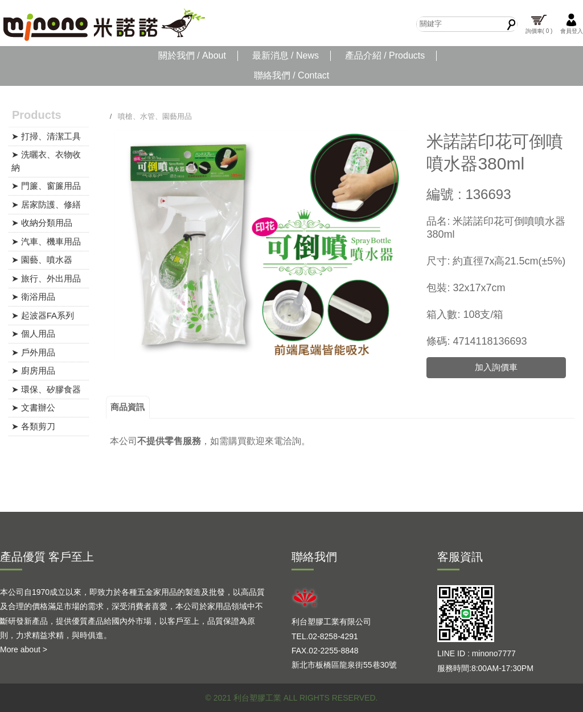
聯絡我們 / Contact (291, 75)
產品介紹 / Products (385, 55)
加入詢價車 (496, 367)
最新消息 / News (285, 55)
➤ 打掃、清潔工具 (46, 136)
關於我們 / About (192, 55)
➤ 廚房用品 (33, 370)
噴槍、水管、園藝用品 (155, 116)
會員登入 (571, 23)
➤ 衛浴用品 (33, 296)
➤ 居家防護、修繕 (46, 204)
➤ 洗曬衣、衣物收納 (46, 161)
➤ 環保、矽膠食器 (46, 389)
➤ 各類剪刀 (33, 426)
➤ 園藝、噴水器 (41, 259)
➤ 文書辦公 (33, 407)
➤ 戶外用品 (33, 352)
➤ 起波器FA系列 (43, 315)
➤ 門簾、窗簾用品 (46, 186)
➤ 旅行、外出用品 (46, 278)
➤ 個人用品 (33, 333)
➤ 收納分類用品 (41, 222)
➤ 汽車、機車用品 (46, 241)
